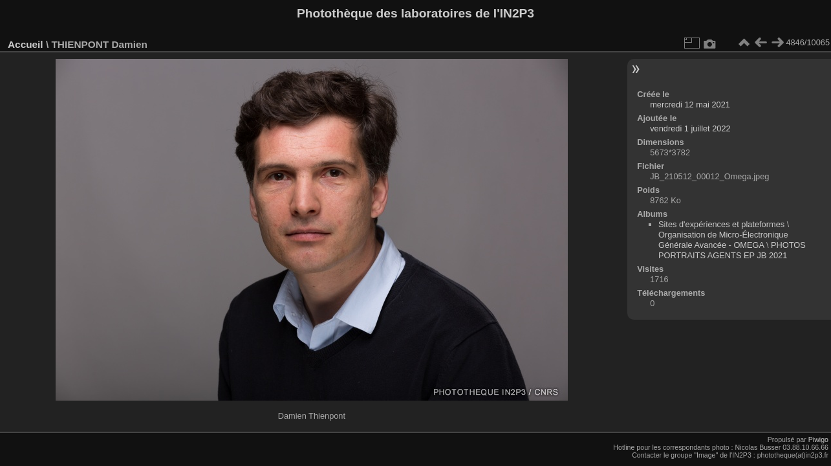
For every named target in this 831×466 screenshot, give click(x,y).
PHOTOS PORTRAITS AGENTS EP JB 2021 (732, 250)
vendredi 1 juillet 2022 (690, 128)
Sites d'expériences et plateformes (721, 224)
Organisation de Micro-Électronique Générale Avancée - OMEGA (723, 240)
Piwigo (818, 439)
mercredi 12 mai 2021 (690, 104)
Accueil (25, 44)
